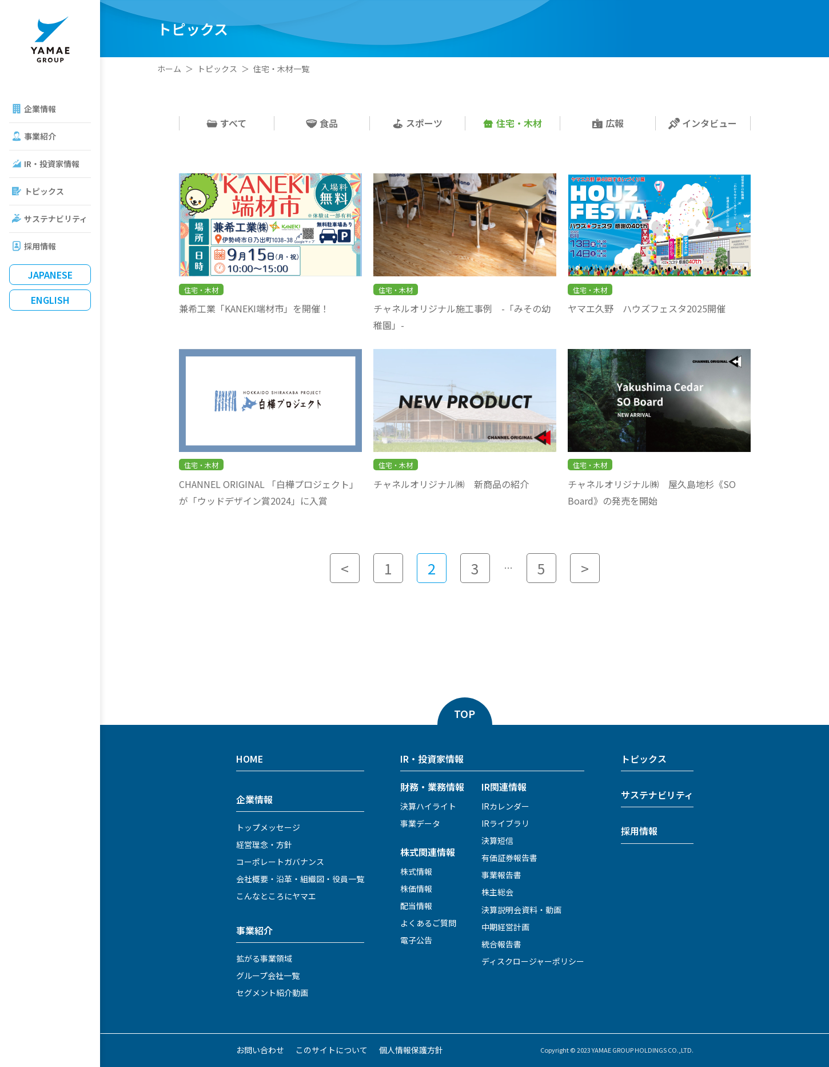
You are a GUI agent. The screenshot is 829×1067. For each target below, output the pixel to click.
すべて (226, 123)
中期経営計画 (505, 927)
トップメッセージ (268, 827)
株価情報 (416, 888)
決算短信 (497, 840)
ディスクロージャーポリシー (532, 961)
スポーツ (417, 123)
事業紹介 (40, 136)
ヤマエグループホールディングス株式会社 (50, 39)
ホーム (169, 68)
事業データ (420, 823)
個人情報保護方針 (411, 1050)
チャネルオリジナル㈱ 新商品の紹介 (451, 484)
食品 (322, 123)
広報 (608, 123)
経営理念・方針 (264, 844)
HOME (249, 758)
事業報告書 (501, 874)
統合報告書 (501, 944)
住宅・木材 (512, 123)
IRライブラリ (505, 823)
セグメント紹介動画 (272, 992)
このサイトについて (332, 1050)
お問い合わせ (260, 1050)
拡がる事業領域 (264, 958)
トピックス (44, 191)
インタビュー (702, 123)
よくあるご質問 (428, 923)
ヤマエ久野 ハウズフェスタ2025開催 (647, 308)
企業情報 (40, 108)
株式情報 (416, 871)
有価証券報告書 (509, 857)
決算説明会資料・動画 (521, 909)
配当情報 (416, 905)
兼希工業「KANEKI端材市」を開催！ (254, 308)
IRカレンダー (505, 806)
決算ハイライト (428, 806)
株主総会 (497, 892)
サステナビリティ (55, 218)
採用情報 (40, 246)
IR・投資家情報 (51, 163)
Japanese (50, 274)
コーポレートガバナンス (280, 861)
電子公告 (416, 940)
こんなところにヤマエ (276, 896)
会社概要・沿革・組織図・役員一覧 (300, 878)
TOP (464, 713)
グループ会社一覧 (268, 975)
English (50, 300)
